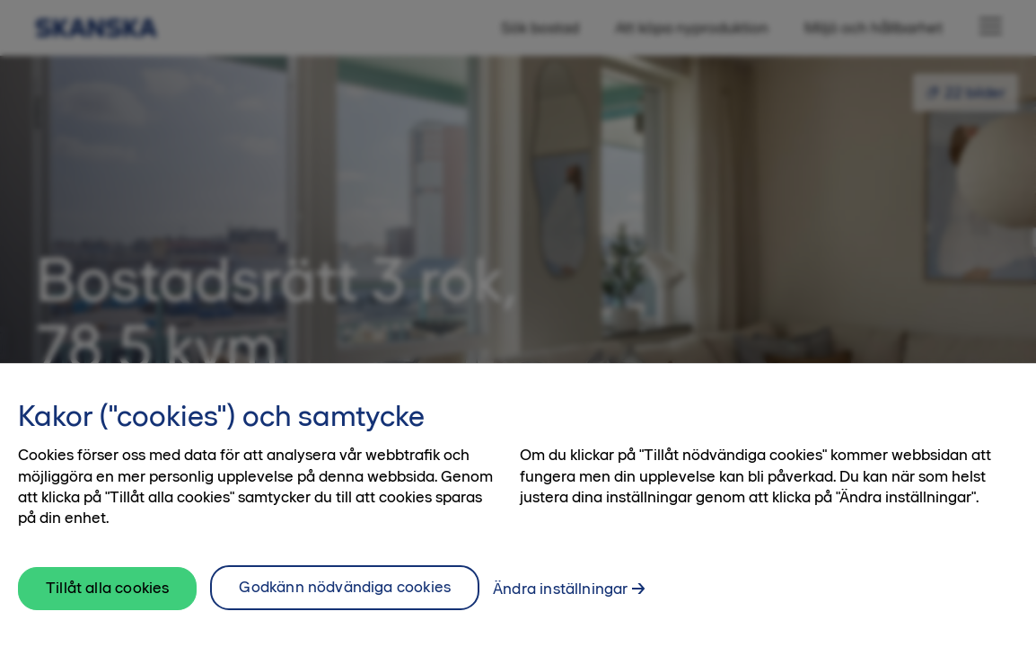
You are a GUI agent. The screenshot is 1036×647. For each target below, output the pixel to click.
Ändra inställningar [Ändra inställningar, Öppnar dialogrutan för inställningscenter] (560, 602)
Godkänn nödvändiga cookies (345, 600)
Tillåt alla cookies (107, 601)
